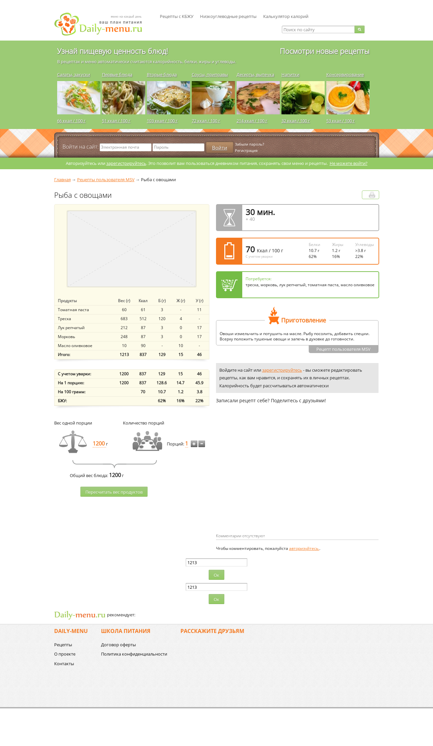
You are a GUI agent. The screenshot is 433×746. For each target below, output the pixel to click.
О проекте (64, 654)
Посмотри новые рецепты (325, 51)
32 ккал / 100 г (295, 121)
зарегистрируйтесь (126, 163)
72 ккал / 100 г (206, 121)
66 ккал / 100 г (71, 121)
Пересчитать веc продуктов (114, 492)
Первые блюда (117, 74)
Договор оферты (118, 645)
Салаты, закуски (73, 74)
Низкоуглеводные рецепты (228, 16)
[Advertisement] (272, 479)
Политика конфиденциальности (134, 654)
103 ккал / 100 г (162, 121)
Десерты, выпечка (255, 74)
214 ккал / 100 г (252, 121)
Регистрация (246, 150)
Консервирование (345, 74)
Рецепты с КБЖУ (176, 16)
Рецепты (63, 645)
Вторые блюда (162, 74)
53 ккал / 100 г (340, 121)
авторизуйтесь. (304, 548)
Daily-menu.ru (102, 24)
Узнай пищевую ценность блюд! (112, 51)
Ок (216, 575)
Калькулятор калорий (285, 16)
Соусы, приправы (210, 74)
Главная (62, 180)
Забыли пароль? (249, 144)
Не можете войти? (349, 163)
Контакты (64, 664)
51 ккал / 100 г (116, 121)
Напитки (290, 74)
